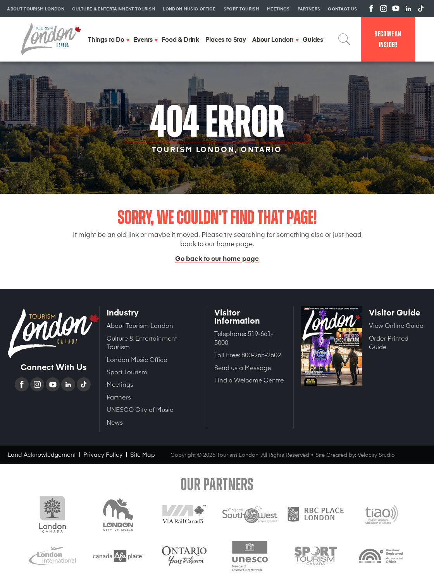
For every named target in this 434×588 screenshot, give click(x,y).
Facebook (22, 384)
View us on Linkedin (408, 8)
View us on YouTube (396, 8)
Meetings (120, 384)
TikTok (84, 384)
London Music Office (137, 359)
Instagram (38, 384)
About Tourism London (140, 325)
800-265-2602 (261, 354)
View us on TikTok (421, 8)
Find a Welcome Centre (249, 379)
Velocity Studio (376, 454)
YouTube (53, 384)
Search (344, 39)
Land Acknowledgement (42, 454)
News (115, 422)
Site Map (142, 454)
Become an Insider (387, 39)
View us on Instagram (384, 8)
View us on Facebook (371, 8)
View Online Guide (396, 325)
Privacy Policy (102, 454)
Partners (119, 397)
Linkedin (69, 384)
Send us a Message (242, 367)
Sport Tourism (127, 371)
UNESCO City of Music (140, 409)
